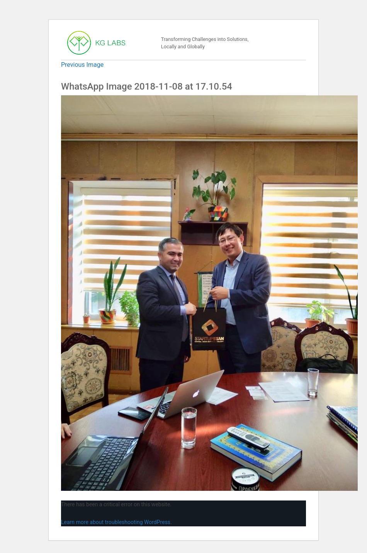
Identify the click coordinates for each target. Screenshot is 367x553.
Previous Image (82, 64)
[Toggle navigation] (289, 43)
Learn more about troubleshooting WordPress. (116, 522)
